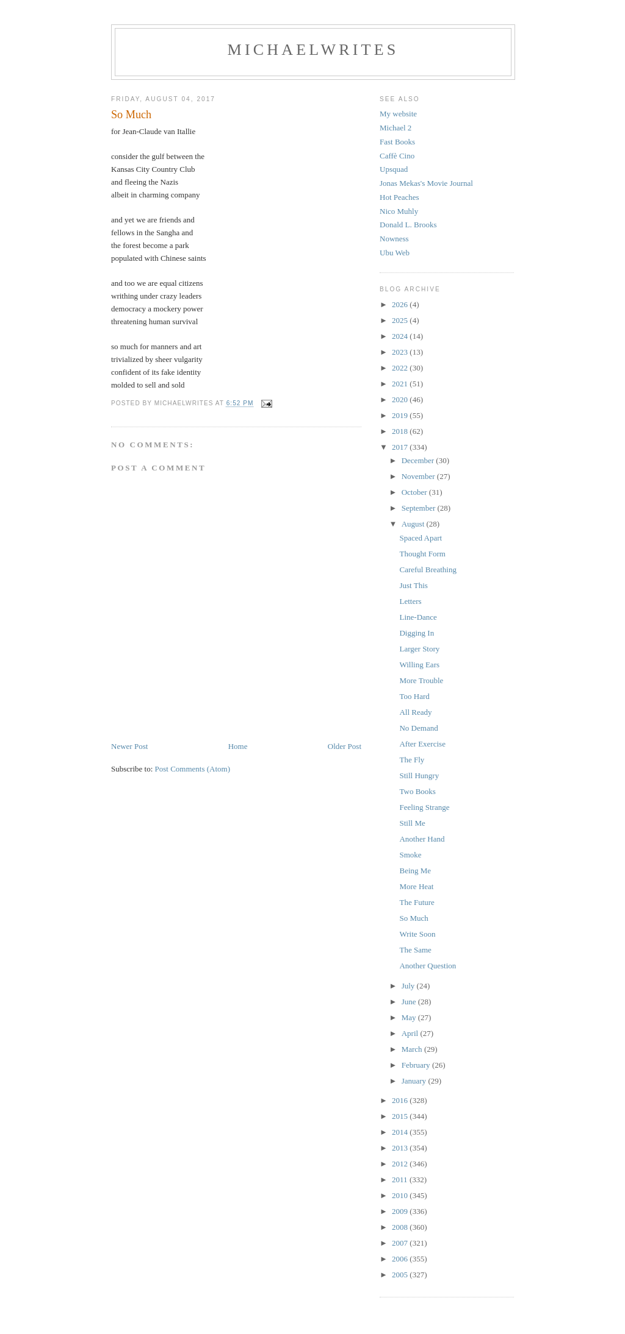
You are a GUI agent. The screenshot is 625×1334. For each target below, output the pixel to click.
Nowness (394, 238)
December (419, 460)
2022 (401, 367)
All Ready (415, 712)
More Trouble (421, 680)
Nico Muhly (399, 211)
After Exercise (422, 743)
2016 (401, 1100)
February (417, 1065)
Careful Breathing (428, 569)
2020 (401, 399)
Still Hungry (419, 775)
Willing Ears (419, 664)
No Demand (418, 728)
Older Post (344, 746)
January (415, 1080)
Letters (410, 601)
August (414, 523)
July (409, 985)
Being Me (415, 870)
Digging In (416, 632)
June (410, 1001)
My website (398, 113)
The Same (415, 949)
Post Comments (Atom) (193, 768)
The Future (416, 902)
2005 (401, 1274)
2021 (401, 383)
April (411, 1033)
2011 (401, 1179)
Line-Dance (417, 617)
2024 (401, 336)
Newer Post (129, 746)
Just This (413, 585)
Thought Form (422, 553)
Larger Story (419, 648)
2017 (401, 447)
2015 (401, 1116)
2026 (401, 304)
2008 (401, 1227)
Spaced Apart (420, 537)
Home (238, 746)
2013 (401, 1147)
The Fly (411, 759)
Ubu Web (395, 252)
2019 (401, 415)
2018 (401, 431)
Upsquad (394, 169)
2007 (401, 1242)
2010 (401, 1195)
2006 (401, 1258)
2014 (401, 1132)
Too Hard (414, 696)
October (415, 492)
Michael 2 (395, 127)
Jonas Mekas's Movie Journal (426, 183)
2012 (401, 1163)
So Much (413, 918)
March (413, 1049)
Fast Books (397, 141)
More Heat (416, 886)
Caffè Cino (397, 155)
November (419, 476)
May (410, 1017)
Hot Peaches (399, 197)
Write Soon (417, 933)
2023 (401, 352)
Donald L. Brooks (408, 224)
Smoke (410, 854)
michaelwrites (313, 50)
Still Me (412, 823)
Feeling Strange (424, 807)
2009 (401, 1211)
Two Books (417, 791)
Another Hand (421, 838)
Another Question (427, 965)
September (420, 508)
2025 (401, 320)
